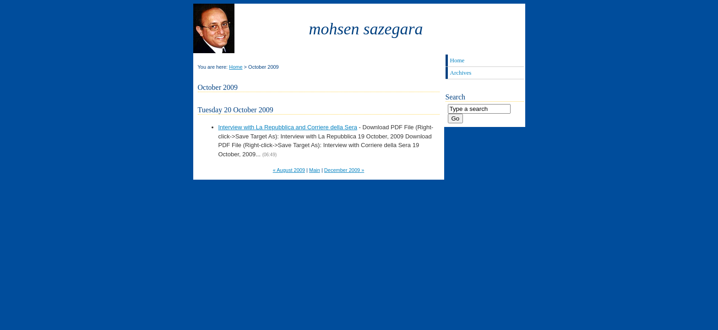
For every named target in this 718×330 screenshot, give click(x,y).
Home (235, 67)
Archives (461, 72)
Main (314, 170)
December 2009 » (344, 170)
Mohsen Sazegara (366, 29)
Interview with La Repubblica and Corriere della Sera (288, 127)
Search (456, 97)
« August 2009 (289, 170)
